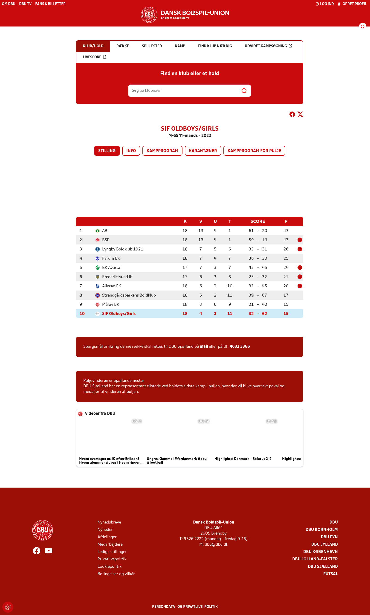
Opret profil (352, 4)
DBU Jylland (324, 544)
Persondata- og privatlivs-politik (185, 606)
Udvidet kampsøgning (268, 46)
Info (131, 151)
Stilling (107, 151)
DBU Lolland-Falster (315, 559)
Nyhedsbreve (109, 522)
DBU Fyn (329, 537)
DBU (334, 522)
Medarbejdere (110, 544)
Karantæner (203, 151)
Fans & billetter (50, 4)
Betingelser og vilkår (116, 574)
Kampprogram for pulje (254, 151)
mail (204, 346)
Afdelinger (107, 537)
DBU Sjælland (323, 566)
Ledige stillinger (112, 552)
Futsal (330, 574)
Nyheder (105, 530)
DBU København (320, 552)
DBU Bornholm (322, 530)
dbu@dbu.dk (216, 544)
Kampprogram (162, 151)
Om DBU (8, 4)
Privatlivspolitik (112, 559)
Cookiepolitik (109, 566)
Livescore (94, 57)
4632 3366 (240, 346)
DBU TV (25, 4)
